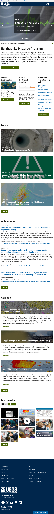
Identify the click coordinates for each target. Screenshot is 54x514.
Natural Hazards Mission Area (11, 243)
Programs (18, 19)
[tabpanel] (27, 23)
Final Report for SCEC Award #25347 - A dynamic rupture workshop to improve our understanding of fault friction (24, 274)
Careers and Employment (35, 478)
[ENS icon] (44, 434)
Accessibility (4, 466)
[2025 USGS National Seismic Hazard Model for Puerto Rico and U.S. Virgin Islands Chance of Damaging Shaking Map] (27, 412)
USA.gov (30, 475)
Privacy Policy (32, 469)
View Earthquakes (7, 100)
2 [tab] (25, 38)
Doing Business (5, 481)
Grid (13, 404)
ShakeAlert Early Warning (45, 99)
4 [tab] (29, 38)
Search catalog (25, 103)
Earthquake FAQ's (43, 89)
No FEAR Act (4, 475)
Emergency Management (34, 481)
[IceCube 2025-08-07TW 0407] (9, 436)
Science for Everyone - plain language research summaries (44, 108)
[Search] (47, 4)
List (6, 404)
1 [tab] (22, 38)
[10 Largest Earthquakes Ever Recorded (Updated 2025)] (44, 413)
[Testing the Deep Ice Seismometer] (9, 424)
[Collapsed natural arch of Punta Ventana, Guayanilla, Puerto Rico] (9, 413)
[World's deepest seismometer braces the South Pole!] (27, 421)
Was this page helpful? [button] (41, 512)
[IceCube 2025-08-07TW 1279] (44, 424)
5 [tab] (31, 38)
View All (5, 211)
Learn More (6, 326)
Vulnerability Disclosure (7, 478)
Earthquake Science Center (43, 243)
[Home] (5, 5)
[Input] (39, 4)
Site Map (3, 472)
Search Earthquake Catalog (10, 68)
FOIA (29, 466)
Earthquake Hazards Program (27, 243)
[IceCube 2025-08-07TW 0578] (27, 432)
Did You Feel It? (43, 114)
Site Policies (4, 469)
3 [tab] (27, 38)
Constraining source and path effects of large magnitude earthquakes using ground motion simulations (24, 251)
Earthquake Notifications (45, 92)
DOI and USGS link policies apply (37, 472)
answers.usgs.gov (6, 509)
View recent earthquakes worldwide (26, 30)
